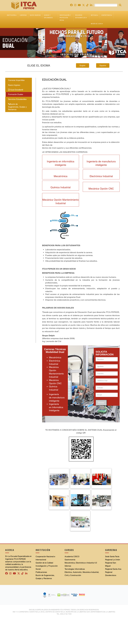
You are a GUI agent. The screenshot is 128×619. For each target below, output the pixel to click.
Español (103, 65)
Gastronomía (70, 560)
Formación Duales (15, 94)
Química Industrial (60, 187)
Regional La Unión (112, 560)
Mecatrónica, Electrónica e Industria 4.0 (81, 563)
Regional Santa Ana (113, 569)
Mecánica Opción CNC (101, 188)
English (82, 65)
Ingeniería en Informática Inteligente (56, 407)
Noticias (94, 15)
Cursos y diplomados (48, 16)
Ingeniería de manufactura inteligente (56, 397)
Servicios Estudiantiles (17, 99)
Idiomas (68, 566)
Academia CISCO (72, 556)
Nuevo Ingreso (35, 15)
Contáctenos (106, 15)
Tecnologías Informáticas (75, 569)
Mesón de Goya (97, 24)
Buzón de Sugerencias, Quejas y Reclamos (17, 107)
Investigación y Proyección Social (65, 17)
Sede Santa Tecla (112, 556)
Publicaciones (41, 572)
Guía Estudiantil (15, 90)
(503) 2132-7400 (66, 614)
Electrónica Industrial (101, 176)
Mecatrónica (60, 176)
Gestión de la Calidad (44, 563)
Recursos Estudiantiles (81, 16)
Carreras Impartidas (16, 80)
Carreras (23, 15)
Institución (11, 15)
